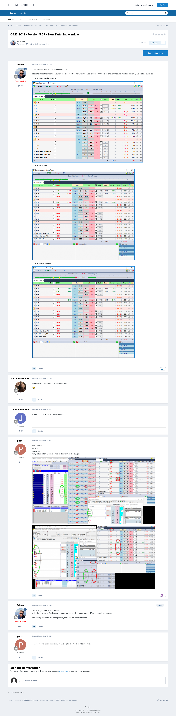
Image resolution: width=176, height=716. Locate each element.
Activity (23, 13)
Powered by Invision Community (88, 712)
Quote (40, 368)
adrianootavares (20, 378)
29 (21, 431)
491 (20, 86)
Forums (11, 19)
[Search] (137, 13)
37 (21, 400)
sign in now (63, 671)
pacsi (20, 440)
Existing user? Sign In (145, 5)
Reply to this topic (155, 53)
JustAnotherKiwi (20, 409)
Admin (22, 41)
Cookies (88, 707)
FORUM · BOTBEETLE (21, 4)
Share (142, 43)
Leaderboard (46, 19)
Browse (13, 14)
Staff (20, 19)
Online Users (32, 19)
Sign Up (162, 5)
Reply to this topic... (30, 681)
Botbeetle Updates (42, 44)
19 (20, 462)
